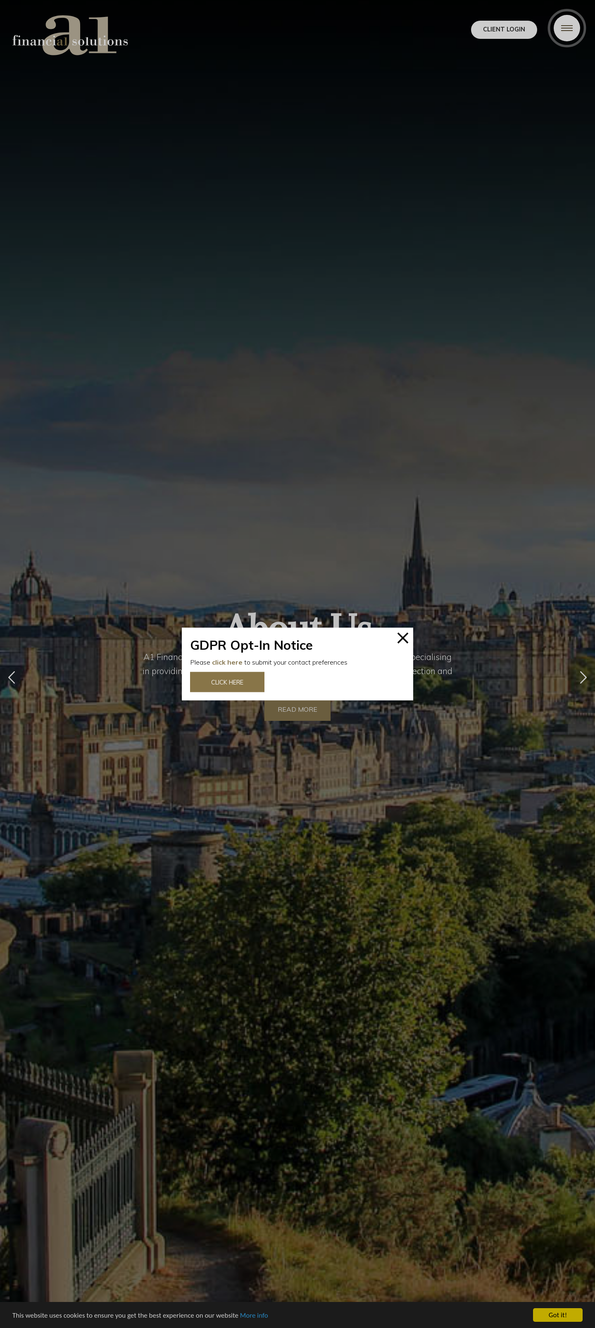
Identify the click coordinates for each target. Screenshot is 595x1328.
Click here (227, 682)
